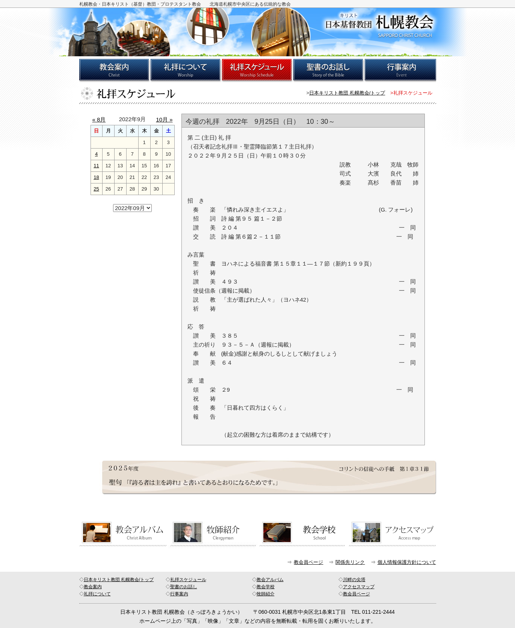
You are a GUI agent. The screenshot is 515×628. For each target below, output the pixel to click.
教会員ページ (308, 562)
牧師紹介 (266, 593)
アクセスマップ (359, 586)
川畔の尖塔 (354, 579)
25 (96, 189)
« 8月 (99, 119)
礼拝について (97, 593)
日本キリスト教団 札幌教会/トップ (347, 93)
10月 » (164, 119)
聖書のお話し (183, 586)
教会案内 (93, 586)
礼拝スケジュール (188, 579)
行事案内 (179, 593)
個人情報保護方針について (407, 562)
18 (96, 177)
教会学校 (266, 586)
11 (96, 165)
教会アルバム (270, 579)
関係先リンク (350, 562)
